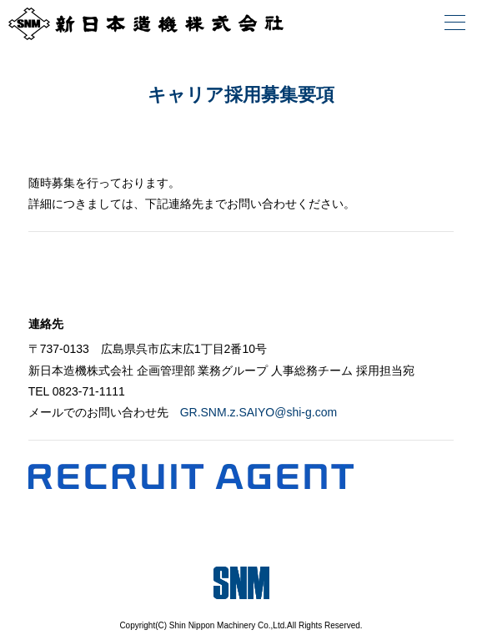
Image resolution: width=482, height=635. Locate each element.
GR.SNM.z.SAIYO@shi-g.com (258, 412)
